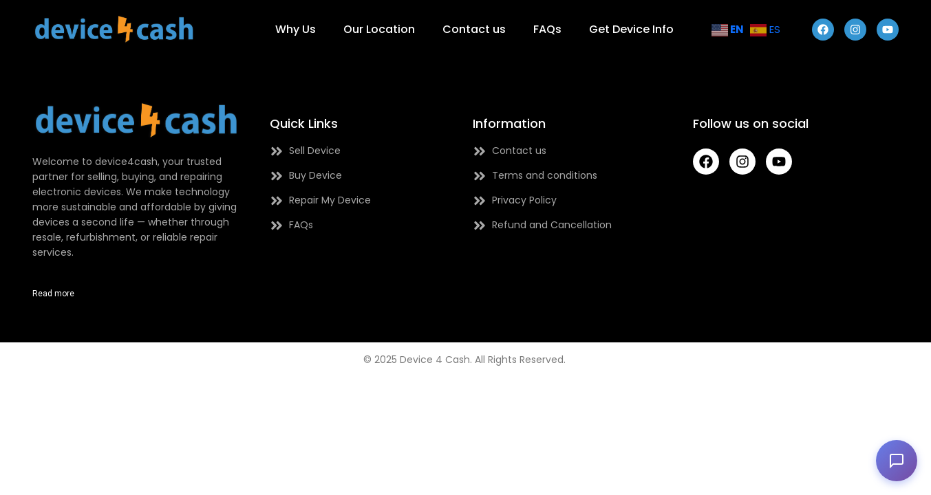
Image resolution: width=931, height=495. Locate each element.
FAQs (547, 29)
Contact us (474, 29)
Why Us (295, 29)
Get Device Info (631, 29)
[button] (896, 460)
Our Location (379, 29)
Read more (53, 293)
